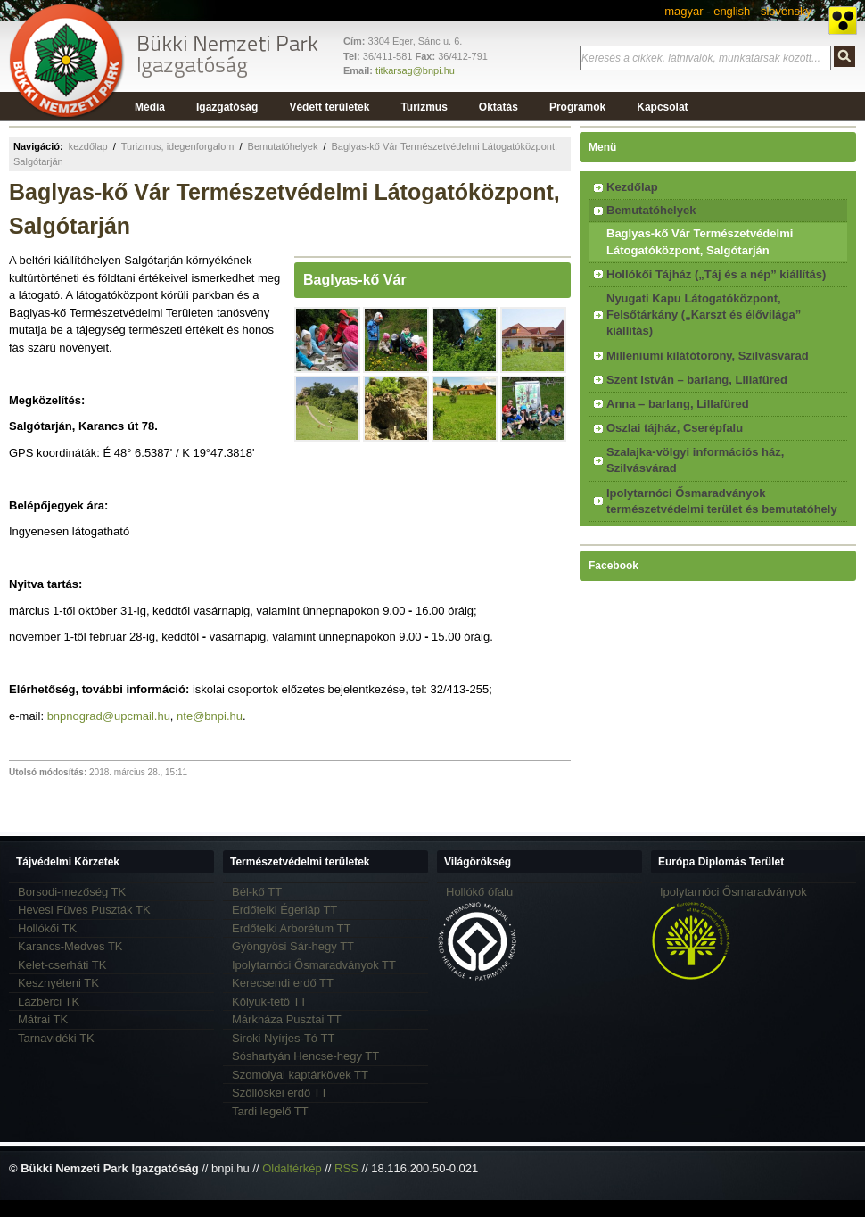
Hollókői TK (47, 928)
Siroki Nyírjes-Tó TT (283, 1038)
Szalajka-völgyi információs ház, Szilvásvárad (695, 460)
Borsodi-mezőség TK (72, 891)
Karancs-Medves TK (70, 946)
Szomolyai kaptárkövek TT (300, 1074)
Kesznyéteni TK (58, 982)
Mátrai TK (43, 1019)
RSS (346, 1168)
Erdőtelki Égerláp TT (284, 909)
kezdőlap (88, 146)
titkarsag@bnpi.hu (415, 70)
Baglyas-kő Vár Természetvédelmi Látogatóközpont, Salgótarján (699, 241)
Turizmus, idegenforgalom (178, 146)
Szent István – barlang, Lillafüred (696, 379)
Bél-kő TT (257, 891)
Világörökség (477, 862)
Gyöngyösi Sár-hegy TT (293, 946)
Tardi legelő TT (270, 1111)
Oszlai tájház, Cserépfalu (674, 428)
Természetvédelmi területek (300, 862)
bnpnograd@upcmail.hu (108, 716)
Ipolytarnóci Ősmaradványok (733, 891)
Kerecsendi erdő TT (283, 982)
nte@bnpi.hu (210, 716)
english (731, 11)
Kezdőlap (632, 187)
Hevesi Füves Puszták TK (84, 909)
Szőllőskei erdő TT (279, 1092)
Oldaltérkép (291, 1168)
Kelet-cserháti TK (62, 965)
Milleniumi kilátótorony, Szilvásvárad (707, 355)
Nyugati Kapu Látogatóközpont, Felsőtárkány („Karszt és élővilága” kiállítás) (703, 314)
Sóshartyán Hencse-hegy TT (305, 1056)
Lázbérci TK (48, 1001)
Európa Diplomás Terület (721, 862)
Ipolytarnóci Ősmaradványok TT (314, 965)
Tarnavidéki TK (56, 1038)
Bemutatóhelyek (283, 146)
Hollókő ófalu (479, 891)
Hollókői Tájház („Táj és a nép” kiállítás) (716, 274)
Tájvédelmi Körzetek (67, 862)
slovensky (786, 11)
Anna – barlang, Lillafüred (677, 403)
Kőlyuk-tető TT (269, 1001)
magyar (683, 11)
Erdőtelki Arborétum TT (291, 928)
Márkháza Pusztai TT (287, 1019)
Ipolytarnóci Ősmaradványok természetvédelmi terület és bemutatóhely (721, 501)
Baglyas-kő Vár (355, 279)
